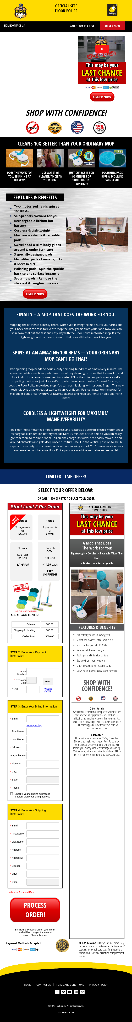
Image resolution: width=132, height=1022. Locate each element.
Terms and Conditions (70, 984)
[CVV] (34, 688)
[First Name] (42, 730)
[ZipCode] (42, 763)
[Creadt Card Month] (34, 680)
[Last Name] (42, 738)
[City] (42, 771)
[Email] (42, 718)
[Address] (42, 746)
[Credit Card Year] (51, 680)
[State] (42, 779)
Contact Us (18, 25)
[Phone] (42, 787)
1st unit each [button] (50, 561)
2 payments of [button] (20, 525)
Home (7, 25)
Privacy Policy (33, 724)
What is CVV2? (48, 689)
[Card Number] (42, 671)
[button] (112, 25)
